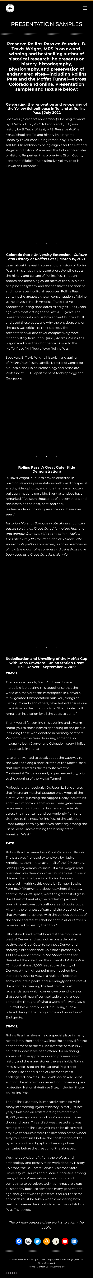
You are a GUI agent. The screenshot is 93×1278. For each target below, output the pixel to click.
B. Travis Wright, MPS (48, 1259)
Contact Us (42, 1266)
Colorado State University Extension (38, 255)
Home (32, 1266)
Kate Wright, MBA (71, 1259)
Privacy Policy (57, 1266)
